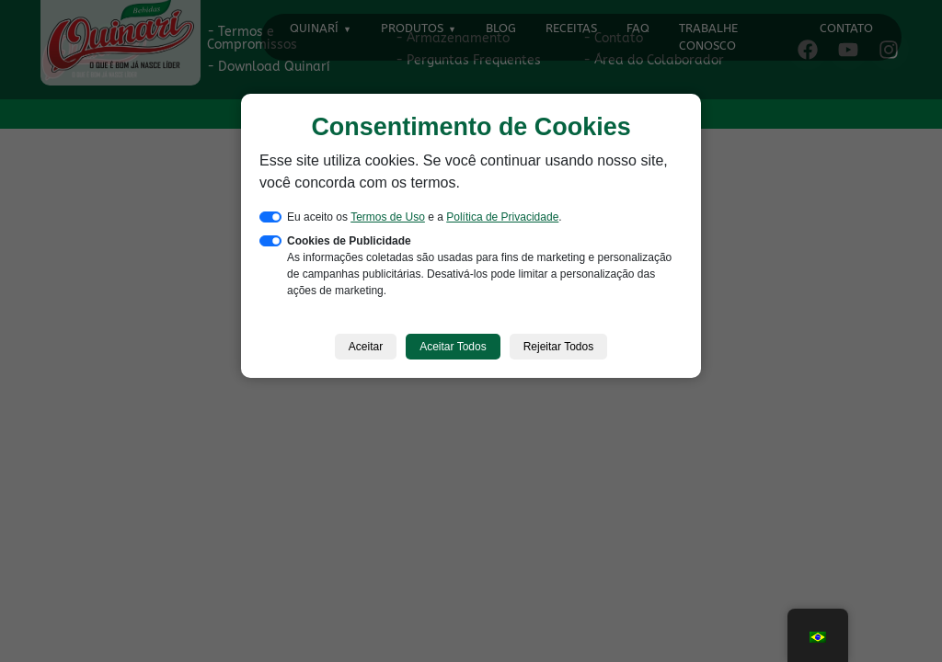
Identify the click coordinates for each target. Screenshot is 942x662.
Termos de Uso (387, 217)
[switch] (270, 217)
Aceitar (366, 346)
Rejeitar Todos (558, 346)
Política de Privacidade (502, 217)
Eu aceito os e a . (424, 217)
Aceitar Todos (453, 346)
